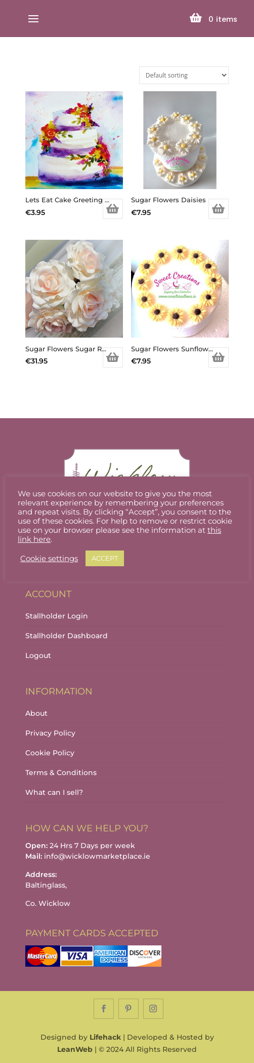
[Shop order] (184, 75)
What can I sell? (54, 792)
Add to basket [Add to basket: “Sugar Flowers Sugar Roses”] (113, 357)
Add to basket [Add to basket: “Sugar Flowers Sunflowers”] (218, 357)
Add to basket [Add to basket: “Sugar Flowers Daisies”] (218, 209)
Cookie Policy (49, 752)
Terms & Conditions (61, 772)
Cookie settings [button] (49, 558)
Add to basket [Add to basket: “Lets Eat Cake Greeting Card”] (113, 209)
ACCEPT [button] (105, 558)
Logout (38, 655)
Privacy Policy (50, 733)
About (36, 713)
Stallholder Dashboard (66, 635)
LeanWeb (75, 1049)
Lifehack (105, 1037)
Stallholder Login (56, 615)
